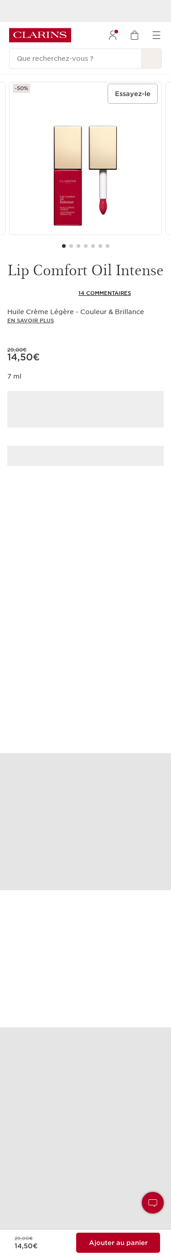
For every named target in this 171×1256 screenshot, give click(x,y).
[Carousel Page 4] (86, 246)
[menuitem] (112, 35)
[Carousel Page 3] (78, 246)
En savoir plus (30, 320)
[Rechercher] (152, 58)
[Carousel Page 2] (71, 246)
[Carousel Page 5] (93, 246)
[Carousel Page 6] (100, 246)
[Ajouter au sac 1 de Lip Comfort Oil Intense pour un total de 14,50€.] (118, 1243)
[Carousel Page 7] (107, 246)
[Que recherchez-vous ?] (75, 58)
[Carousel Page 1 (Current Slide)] (64, 246)
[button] (153, 1202)
